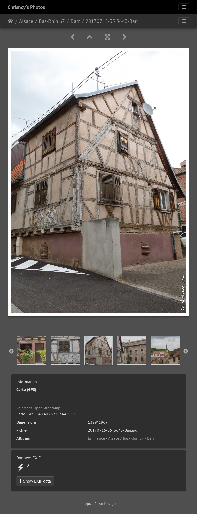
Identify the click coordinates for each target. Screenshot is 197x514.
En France (96, 438)
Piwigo (110, 503)
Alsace (26, 21)
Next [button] (185, 351)
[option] (31, 350)
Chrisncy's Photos (26, 7)
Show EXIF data (35, 481)
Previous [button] (11, 351)
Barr (75, 21)
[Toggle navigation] (183, 7)
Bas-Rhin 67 (52, 21)
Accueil (10, 21)
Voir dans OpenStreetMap (38, 407)
